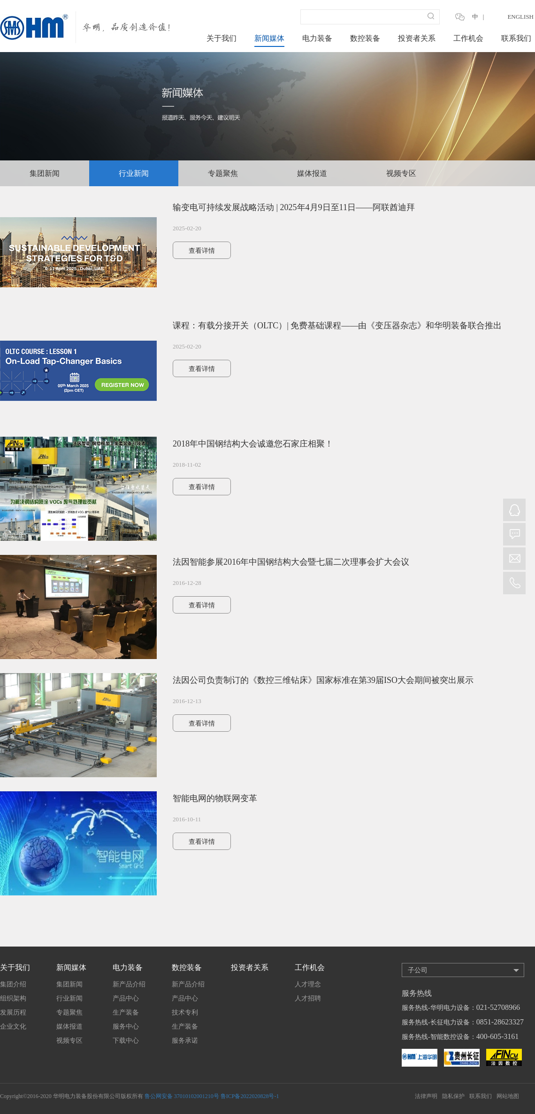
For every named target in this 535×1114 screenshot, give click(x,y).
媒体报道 (312, 173)
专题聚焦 (223, 173)
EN (493, 16)
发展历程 (13, 1012)
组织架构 (13, 998)
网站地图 (508, 1096)
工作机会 (468, 38)
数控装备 (365, 38)
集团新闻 (45, 173)
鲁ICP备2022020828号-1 (250, 1096)
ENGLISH (520, 16)
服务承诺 (185, 1040)
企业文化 (13, 1026)
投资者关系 (417, 38)
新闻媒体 (269, 38)
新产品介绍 (129, 984)
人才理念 (308, 984)
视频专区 (401, 173)
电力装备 (317, 38)
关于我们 (221, 38)
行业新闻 (134, 173)
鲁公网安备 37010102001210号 (182, 1096)
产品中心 (126, 998)
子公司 (418, 970)
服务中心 (126, 1026)
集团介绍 (13, 984)
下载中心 (126, 1040)
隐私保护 (453, 1096)
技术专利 (185, 1012)
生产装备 (126, 1012)
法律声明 (426, 1096)
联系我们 (516, 38)
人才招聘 (308, 998)
